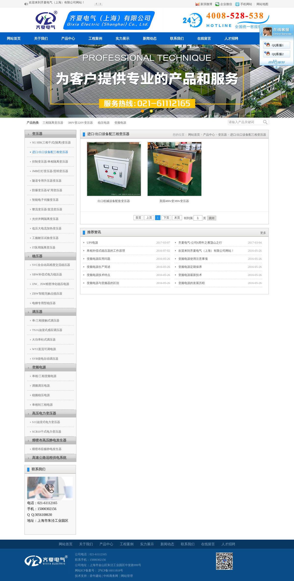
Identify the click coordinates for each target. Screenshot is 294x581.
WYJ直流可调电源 (44, 349)
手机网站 (246, 4)
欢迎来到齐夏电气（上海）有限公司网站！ (57, 4)
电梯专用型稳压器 (44, 303)
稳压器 (37, 256)
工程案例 (95, 38)
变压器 (37, 134)
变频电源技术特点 (98, 275)
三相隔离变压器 (53, 122)
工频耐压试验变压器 (45, 238)
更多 (263, 233)
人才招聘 (231, 38)
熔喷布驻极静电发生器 (46, 449)
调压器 (37, 312)
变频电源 (120, 122)
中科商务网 (110, 576)
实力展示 (122, 38)
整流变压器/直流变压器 (47, 209)
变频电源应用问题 (98, 259)
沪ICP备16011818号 (110, 570)
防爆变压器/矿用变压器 (47, 190)
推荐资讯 (94, 232)
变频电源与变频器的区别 (103, 283)
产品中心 (68, 38)
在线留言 (204, 38)
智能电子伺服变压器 (45, 200)
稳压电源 (104, 122)
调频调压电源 (41, 385)
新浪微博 (206, 4)
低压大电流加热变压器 (46, 228)
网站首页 (14, 38)
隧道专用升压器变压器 (46, 180)
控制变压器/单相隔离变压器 (50, 161)
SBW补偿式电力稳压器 (47, 274)
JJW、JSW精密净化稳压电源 (50, 284)
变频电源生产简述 (98, 267)
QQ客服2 (244, 54)
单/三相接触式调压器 (45, 320)
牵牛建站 (95, 576)
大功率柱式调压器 (44, 339)
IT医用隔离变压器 (43, 247)
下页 (166, 217)
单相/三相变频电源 (44, 376)
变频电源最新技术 (190, 275)
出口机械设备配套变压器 (114, 201)
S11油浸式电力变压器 (46, 422)
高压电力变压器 (44, 413)
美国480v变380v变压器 (174, 201)
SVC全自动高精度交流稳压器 (51, 265)
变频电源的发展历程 (191, 283)
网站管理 (127, 576)
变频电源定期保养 (190, 267)
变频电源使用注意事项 (193, 259)
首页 (138, 217)
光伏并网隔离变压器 (45, 219)
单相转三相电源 (42, 404)
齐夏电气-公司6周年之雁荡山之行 (200, 242)
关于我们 (41, 38)
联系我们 (177, 38)
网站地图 (262, 4)
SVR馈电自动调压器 (45, 358)
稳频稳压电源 (41, 395)
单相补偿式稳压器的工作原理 (106, 250)
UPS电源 (92, 242)
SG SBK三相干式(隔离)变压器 (51, 142)
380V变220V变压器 (80, 122)
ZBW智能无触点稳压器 (47, 293)
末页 (177, 217)
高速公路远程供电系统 (49, 458)
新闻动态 (150, 38)
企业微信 (226, 4)
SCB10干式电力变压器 (46, 431)
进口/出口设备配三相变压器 (50, 152)
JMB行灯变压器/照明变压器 (50, 171)
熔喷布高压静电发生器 (49, 440)
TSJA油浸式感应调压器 (47, 330)
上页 (149, 217)
